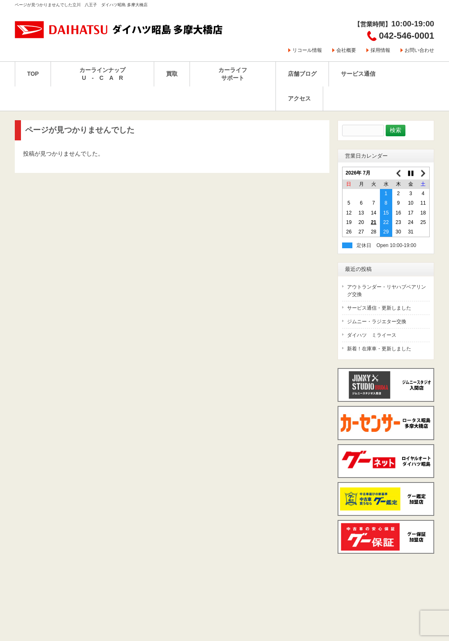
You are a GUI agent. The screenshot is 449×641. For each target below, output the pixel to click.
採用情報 (380, 50)
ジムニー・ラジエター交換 (376, 321)
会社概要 (346, 50)
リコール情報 (307, 50)
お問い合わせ (419, 50)
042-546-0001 (406, 35)
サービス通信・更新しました (379, 308)
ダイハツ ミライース (371, 335)
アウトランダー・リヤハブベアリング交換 (386, 290)
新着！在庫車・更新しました (379, 349)
